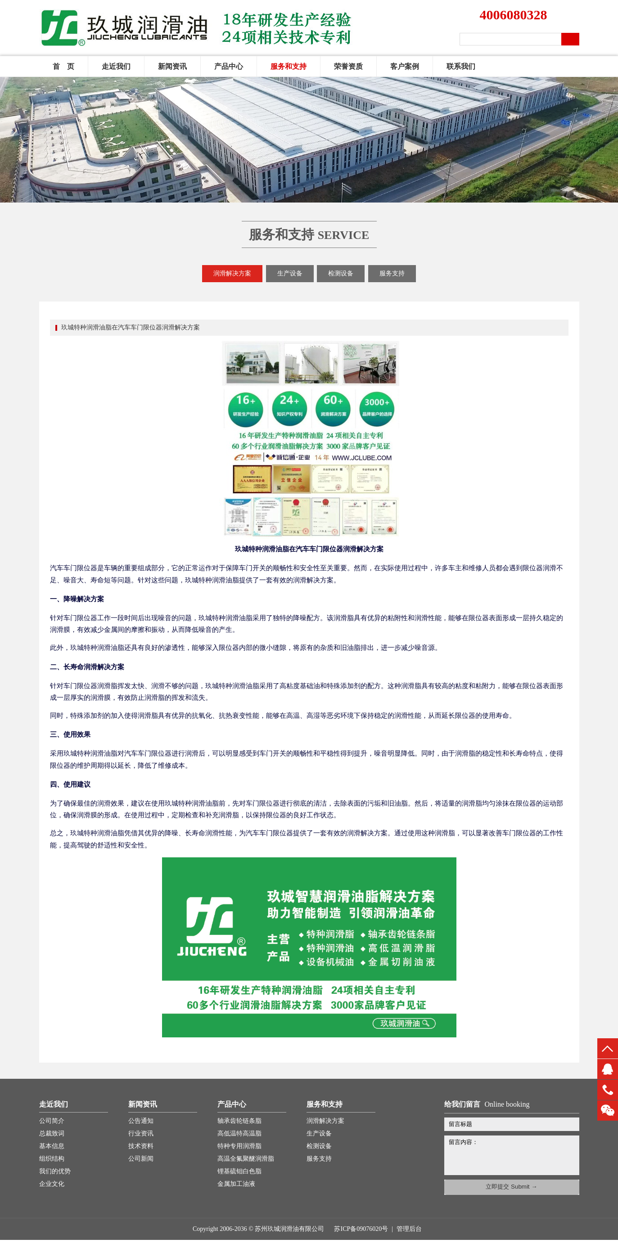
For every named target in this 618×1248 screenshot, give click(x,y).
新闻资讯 (172, 66)
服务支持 (392, 273)
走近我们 (116, 66)
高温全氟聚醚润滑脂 (245, 1158)
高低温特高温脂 (239, 1133)
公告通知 (140, 1120)
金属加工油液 (236, 1183)
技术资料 (140, 1146)
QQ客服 (607, 1069)
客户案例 (404, 66)
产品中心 (228, 66)
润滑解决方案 (232, 273)
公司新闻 (140, 1158)
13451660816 (607, 1090)
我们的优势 (55, 1171)
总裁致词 (51, 1133)
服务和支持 (289, 66)
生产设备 (289, 273)
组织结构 (51, 1158)
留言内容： (516, 1153)
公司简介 (51, 1120)
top (607, 1048)
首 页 (63, 66)
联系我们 (461, 66)
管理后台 (409, 1228)
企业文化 (51, 1183)
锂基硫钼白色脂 (239, 1171)
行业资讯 (140, 1133)
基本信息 (51, 1146)
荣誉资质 (348, 66)
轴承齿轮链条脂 (239, 1120)
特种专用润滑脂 (239, 1146)
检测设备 (340, 273)
